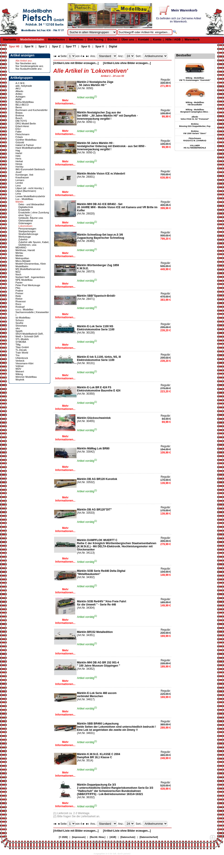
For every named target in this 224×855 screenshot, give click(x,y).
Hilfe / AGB (172, 39)
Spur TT (71, 46)
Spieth (18, 331)
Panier (19, 282)
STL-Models (22, 339)
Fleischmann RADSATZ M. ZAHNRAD (194, 139)
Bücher (113, 39)
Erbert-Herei (22, 126)
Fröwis (19, 137)
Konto (157, 39)
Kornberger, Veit (24, 174)
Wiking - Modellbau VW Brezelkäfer (195, 103)
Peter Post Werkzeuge (27, 285)
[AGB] (113, 837)
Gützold (19, 142)
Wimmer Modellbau (26, 377)
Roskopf (19, 306)
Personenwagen (27, 228)
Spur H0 (14, 46)
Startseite (9, 39)
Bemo (18, 107)
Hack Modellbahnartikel (28, 147)
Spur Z (56, 46)
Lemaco (19, 180)
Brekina (19, 115)
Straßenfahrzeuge (28, 234)
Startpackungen (27, 231)
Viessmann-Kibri (24, 363)
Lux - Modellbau (24, 199)
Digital (113, 46)
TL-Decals (21, 350)
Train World (21, 352)
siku (17, 328)
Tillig (17, 344)
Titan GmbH (22, 347)
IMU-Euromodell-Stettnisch (30, 169)
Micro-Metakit (22, 261)
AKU (18, 88)
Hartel (18, 153)
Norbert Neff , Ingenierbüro (30, 277)
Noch (18, 274)
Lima (18, 193)
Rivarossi (20, 301)
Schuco (19, 320)
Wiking (19, 374)
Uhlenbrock (21, 358)
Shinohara (21, 325)
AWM (18, 99)
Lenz (18, 185)
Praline (19, 290)
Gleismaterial (25, 220)
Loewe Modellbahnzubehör (30, 196)
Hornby (19, 166)
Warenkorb (192, 39)
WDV (18, 368)
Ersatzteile (24, 209)
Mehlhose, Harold (25, 250)
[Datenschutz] (128, 837)
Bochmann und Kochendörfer (31, 110)
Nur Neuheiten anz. (26, 63)
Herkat (19, 161)
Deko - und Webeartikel (31, 204)
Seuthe (19, 323)
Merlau (19, 253)
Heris (18, 158)
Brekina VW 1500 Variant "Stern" (194, 132)
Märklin (19, 201)
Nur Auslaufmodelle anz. (28, 68)
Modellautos (56, 39)
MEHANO (20, 247)
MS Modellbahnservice (27, 269)
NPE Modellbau (24, 279)
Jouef (18, 172)
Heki (17, 156)
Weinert (19, 371)
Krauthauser (22, 177)
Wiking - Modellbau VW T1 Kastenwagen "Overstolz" (195, 79)
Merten (19, 255)
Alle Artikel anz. (23, 60)
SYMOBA (20, 341)
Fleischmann (22, 134)
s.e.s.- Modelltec (24, 309)
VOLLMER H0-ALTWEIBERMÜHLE (195, 146)
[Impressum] (79, 837)
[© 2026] (63, 837)
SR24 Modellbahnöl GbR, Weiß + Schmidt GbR (29, 335)
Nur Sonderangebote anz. (29, 66)
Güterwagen (25, 223)
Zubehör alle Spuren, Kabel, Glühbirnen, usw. (33, 243)
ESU (18, 129)
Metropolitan (22, 258)
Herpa (18, 164)
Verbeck (19, 360)
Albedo (19, 91)
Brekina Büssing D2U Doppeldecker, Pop (195, 125)
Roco (18, 304)
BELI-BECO (22, 104)
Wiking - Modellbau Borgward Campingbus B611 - (194, 110)
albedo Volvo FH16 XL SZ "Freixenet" (194, 118)
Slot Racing (95, 39)
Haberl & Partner (24, 145)
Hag (17, 150)
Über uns (127, 39)
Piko (17, 288)
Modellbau (76, 39)
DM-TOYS (21, 120)
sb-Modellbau (22, 317)
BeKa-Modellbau (24, 102)
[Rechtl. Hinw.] (97, 837)
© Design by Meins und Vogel (108, 842)
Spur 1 (43, 46)
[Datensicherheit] (149, 837)
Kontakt (143, 39)
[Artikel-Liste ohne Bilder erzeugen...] (127, 63)
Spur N (28, 46)
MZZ (18, 271)
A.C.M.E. (20, 83)
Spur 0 (99, 46)
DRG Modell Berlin (25, 123)
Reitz (18, 296)
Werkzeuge (24, 236)
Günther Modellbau (26, 139)
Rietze (18, 298)
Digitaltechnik (25, 207)
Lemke (19, 182)
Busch (18, 118)
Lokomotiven (25, 226)
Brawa (18, 112)
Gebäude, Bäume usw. (30, 218)
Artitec (18, 94)
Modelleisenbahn (32, 39)
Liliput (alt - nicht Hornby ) (29, 188)
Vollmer (19, 366)
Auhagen (20, 96)
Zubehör (23, 239)
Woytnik (19, 379)
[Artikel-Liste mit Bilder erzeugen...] (76, 63)
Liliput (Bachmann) (25, 191)
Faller (18, 131)
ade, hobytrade (23, 85)
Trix (17, 355)
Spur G (85, 46)
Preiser (19, 293)
